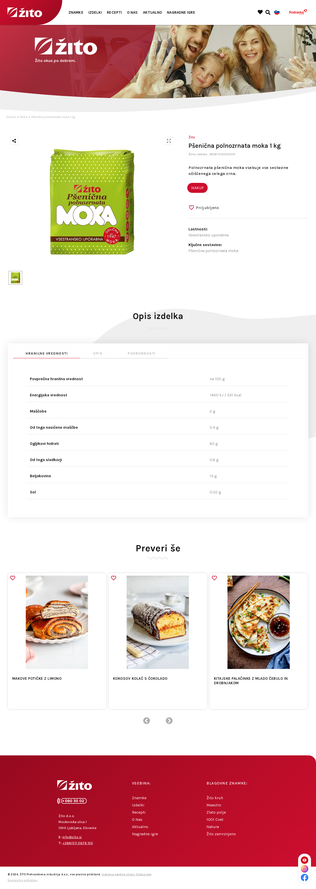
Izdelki (95, 12)
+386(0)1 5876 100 (78, 843)
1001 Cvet (214, 819)
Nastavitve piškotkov (22, 880)
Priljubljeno (207, 207)
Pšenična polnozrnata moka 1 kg (53, 117)
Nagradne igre (181, 12)
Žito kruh (214, 797)
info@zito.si (72, 837)
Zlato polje (216, 812)
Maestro (213, 805)
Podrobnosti (142, 353)
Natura (212, 826)
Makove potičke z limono (37, 678)
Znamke (75, 12)
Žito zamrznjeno (221, 834)
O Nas (132, 12)
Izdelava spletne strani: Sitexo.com (127, 874)
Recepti (114, 12)
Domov (11, 117)
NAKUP (197, 187)
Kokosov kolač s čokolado (140, 678)
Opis (97, 353)
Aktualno (152, 12)
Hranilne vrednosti (47, 353)
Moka (24, 117)
